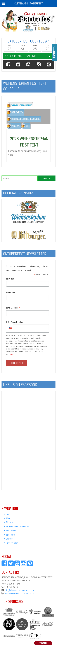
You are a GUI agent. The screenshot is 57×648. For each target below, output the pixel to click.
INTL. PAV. (15, 125)
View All (43, 643)
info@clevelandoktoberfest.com (19, 590)
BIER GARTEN (17, 112)
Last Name (10, 292)
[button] (8, 64)
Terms (11, 354)
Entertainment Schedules (17, 526)
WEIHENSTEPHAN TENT (21, 105)
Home (8, 514)
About (8, 518)
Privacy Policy (12, 542)
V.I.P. (27, 125)
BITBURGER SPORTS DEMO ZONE (25, 119)
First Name (11, 278)
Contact (9, 538)
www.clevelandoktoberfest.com (19, 593)
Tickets (9, 522)
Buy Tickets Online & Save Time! (20, 56)
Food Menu (11, 530)
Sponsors (10, 534)
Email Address (13, 308)
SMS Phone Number (14, 322)
